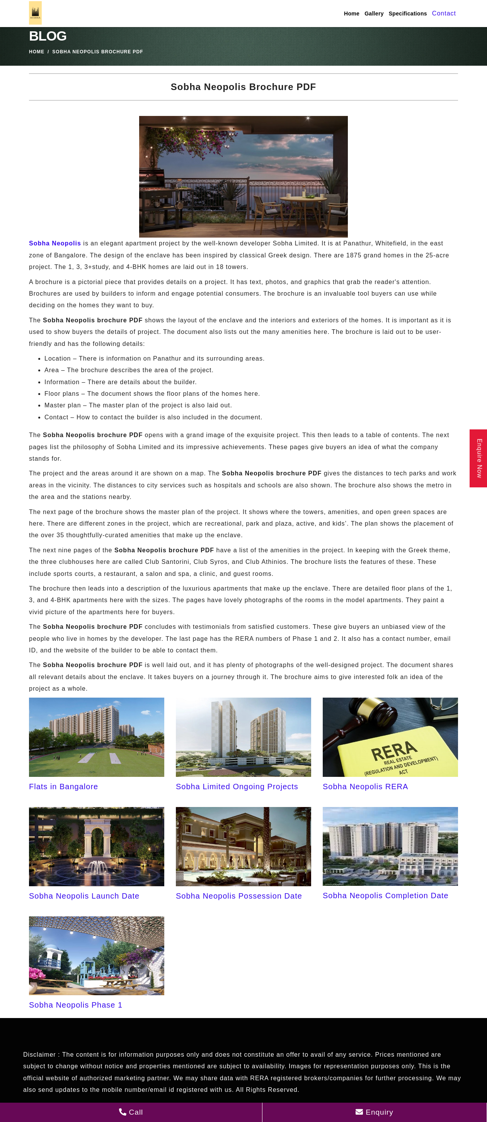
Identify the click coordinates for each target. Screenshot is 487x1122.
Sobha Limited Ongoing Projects (237, 786)
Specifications (408, 13)
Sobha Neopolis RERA (365, 786)
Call (131, 1112)
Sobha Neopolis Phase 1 (76, 1005)
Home (351, 13)
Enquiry (374, 1112)
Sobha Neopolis (55, 243)
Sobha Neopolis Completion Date (386, 895)
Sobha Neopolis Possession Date (239, 896)
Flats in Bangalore (63, 786)
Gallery (374, 13)
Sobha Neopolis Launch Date (84, 896)
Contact (444, 13)
